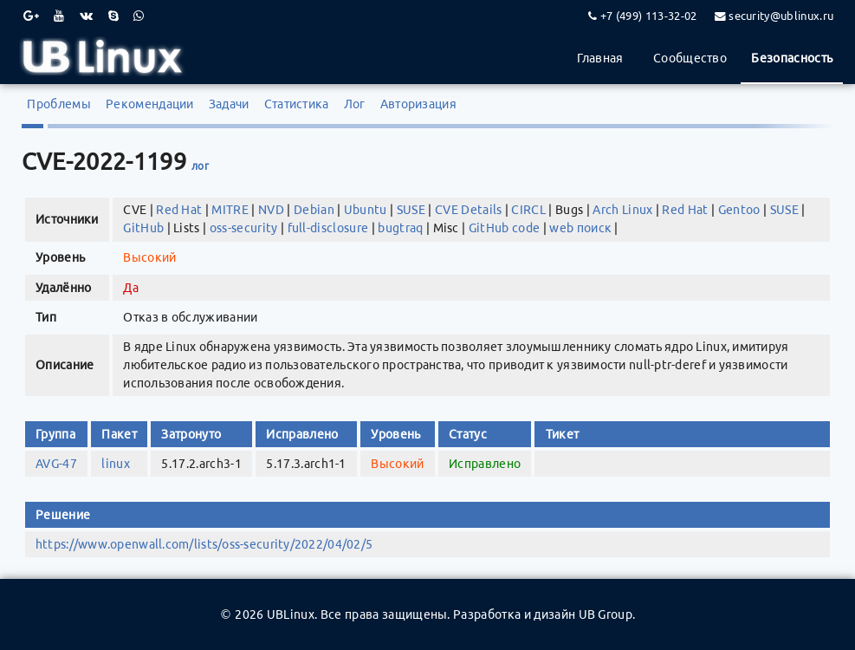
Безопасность (791, 58)
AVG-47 (56, 464)
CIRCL (528, 210)
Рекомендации (150, 104)
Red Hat (179, 210)
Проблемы (59, 104)
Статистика (296, 104)
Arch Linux (622, 210)
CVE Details (468, 210)
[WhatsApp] (138, 16)
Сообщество (690, 58)
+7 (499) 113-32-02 (648, 16)
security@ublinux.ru (781, 16)
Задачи (229, 104)
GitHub (143, 228)
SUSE (411, 210)
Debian (314, 210)
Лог (355, 104)
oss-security (244, 228)
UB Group (606, 614)
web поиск (580, 228)
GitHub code (505, 228)
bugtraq (400, 228)
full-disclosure (328, 228)
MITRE (230, 210)
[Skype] (113, 16)
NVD (271, 210)
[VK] (86, 16)
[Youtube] (59, 16)
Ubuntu (365, 210)
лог (200, 166)
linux (115, 464)
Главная (600, 58)
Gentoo (739, 210)
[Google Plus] (31, 16)
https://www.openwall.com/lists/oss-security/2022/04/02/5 (204, 544)
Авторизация (418, 104)
